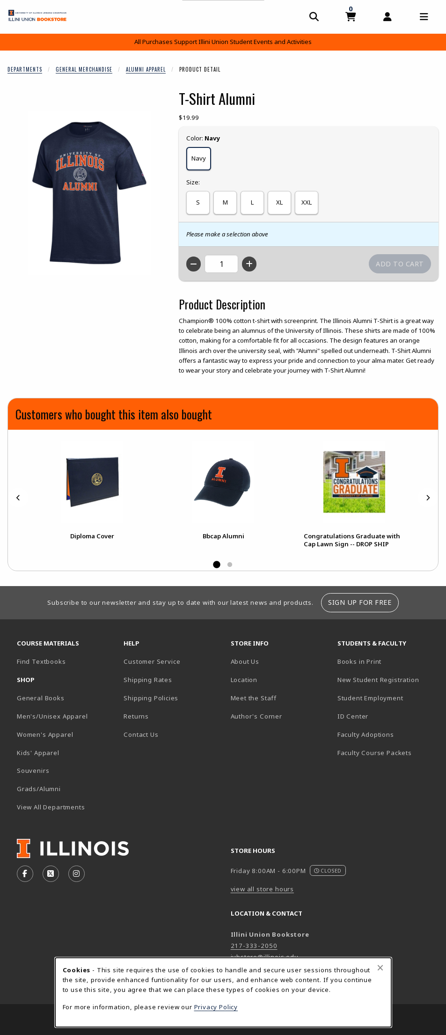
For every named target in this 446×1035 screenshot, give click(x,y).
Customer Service (152, 661)
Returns (136, 716)
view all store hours (262, 889)
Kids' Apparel (38, 753)
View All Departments (51, 807)
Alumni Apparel (146, 69)
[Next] (427, 497)
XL (279, 202)
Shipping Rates (148, 679)
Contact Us (141, 734)
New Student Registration (378, 679)
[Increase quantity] (249, 264)
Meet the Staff (254, 698)
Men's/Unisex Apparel (52, 716)
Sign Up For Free (359, 602)
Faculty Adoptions (365, 734)
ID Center (385, 716)
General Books (41, 698)
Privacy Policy (216, 1007)
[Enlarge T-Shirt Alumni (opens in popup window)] (89, 193)
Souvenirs (33, 770)
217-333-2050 (254, 945)
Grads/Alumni (39, 789)
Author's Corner (256, 716)
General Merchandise (84, 69)
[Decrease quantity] (193, 264)
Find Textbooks (41, 661)
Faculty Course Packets (374, 753)
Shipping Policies (151, 698)
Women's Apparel (45, 734)
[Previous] (18, 497)
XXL (306, 202)
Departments (24, 69)
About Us (245, 661)
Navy (198, 158)
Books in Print (387, 661)
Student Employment (387, 697)
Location (244, 679)
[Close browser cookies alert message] (380, 968)
